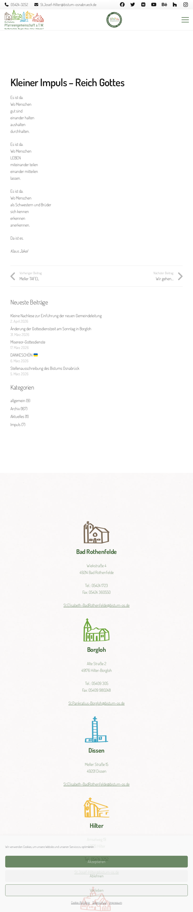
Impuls (15, 424)
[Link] (24, 19)
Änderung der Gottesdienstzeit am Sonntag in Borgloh (50, 328)
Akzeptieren (96, 861)
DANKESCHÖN (24, 355)
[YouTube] (154, 4)
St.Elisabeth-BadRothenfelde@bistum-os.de (96, 605)
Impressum (115, 902)
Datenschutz (99, 902)
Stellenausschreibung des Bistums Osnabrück (44, 368)
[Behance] (164, 4)
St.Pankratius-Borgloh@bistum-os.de (96, 703)
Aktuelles (17, 416)
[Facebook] (122, 4)
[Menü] (185, 19)
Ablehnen (97, 875)
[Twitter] (133, 4)
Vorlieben (97, 890)
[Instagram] (185, 4)
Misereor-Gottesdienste (27, 342)
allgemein (17, 400)
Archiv (15, 408)
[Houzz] (175, 4)
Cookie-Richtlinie (80, 902)
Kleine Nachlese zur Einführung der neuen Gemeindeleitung (56, 315)
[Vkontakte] (143, 4)
